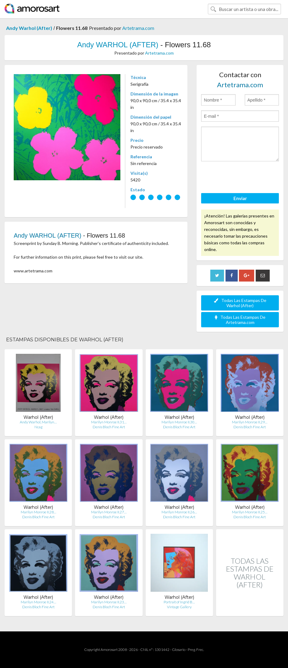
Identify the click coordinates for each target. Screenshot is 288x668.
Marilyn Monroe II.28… (38, 512)
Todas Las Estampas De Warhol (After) (240, 303)
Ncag (38, 427)
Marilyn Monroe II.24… (38, 602)
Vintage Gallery (179, 607)
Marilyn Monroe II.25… (249, 512)
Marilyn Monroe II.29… (249, 422)
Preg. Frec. (196, 649)
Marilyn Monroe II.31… (108, 422)
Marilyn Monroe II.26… (179, 512)
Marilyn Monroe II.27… (108, 512)
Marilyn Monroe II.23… (108, 602)
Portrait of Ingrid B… (179, 602)
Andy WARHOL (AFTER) (117, 45)
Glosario (178, 649)
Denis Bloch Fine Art (109, 427)
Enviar (240, 198)
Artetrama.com (138, 28)
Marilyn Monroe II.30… (179, 422)
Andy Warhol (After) (29, 28)
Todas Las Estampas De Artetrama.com (240, 319)
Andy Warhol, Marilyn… (38, 422)
